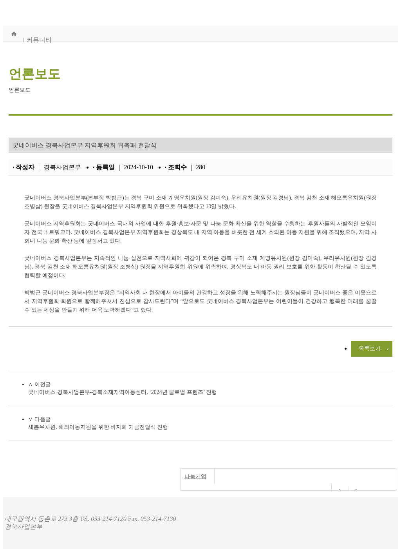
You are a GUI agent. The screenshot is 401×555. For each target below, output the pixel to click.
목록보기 (370, 349)
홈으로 (14, 34)
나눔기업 (195, 476)
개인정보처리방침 (367, 504)
